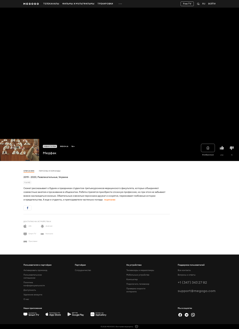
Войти (212, 4)
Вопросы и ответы (187, 275)
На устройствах (134, 265)
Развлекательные (47, 177)
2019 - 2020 (29, 177)
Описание (28, 171)
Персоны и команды (50, 171)
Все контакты (184, 270)
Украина (63, 177)
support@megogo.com (197, 290)
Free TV (187, 3)
